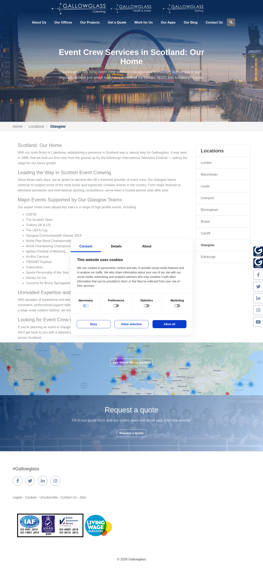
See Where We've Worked (131, 362)
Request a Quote (131, 433)
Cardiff (205, 233)
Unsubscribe (49, 497)
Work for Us (143, 22)
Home (18, 126)
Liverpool (207, 198)
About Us (39, 22)
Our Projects (90, 22)
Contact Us (214, 22)
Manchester (209, 174)
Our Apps (168, 22)
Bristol (205, 221)
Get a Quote (117, 22)
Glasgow (207, 245)
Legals (17, 497)
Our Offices (63, 22)
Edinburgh (208, 257)
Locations (36, 126)
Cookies (31, 497)
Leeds (205, 186)
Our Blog (190, 22)
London (206, 162)
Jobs (82, 497)
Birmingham (209, 209)
